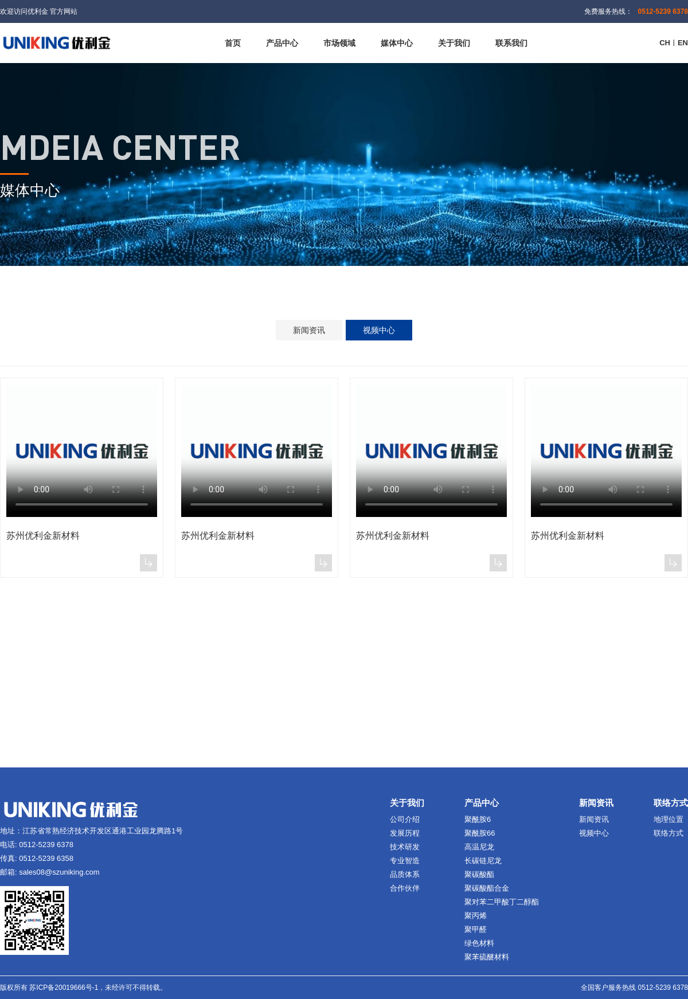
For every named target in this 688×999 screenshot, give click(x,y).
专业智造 (405, 860)
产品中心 (282, 43)
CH (664, 42)
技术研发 (405, 847)
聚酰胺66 (479, 833)
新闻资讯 (309, 330)
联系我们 (511, 43)
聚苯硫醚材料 (486, 957)
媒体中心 (397, 43)
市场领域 (339, 43)
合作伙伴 (405, 888)
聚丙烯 (475, 915)
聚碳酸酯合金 (486, 888)
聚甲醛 (475, 929)
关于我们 (454, 43)
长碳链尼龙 (483, 860)
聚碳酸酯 (479, 874)
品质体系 (405, 874)
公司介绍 (405, 819)
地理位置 (668, 819)
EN (683, 42)
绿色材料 (479, 943)
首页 (233, 43)
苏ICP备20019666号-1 (63, 988)
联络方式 (668, 833)
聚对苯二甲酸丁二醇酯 (501, 902)
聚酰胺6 (477, 819)
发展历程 (405, 833)
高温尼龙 (479, 847)
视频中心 (379, 330)
